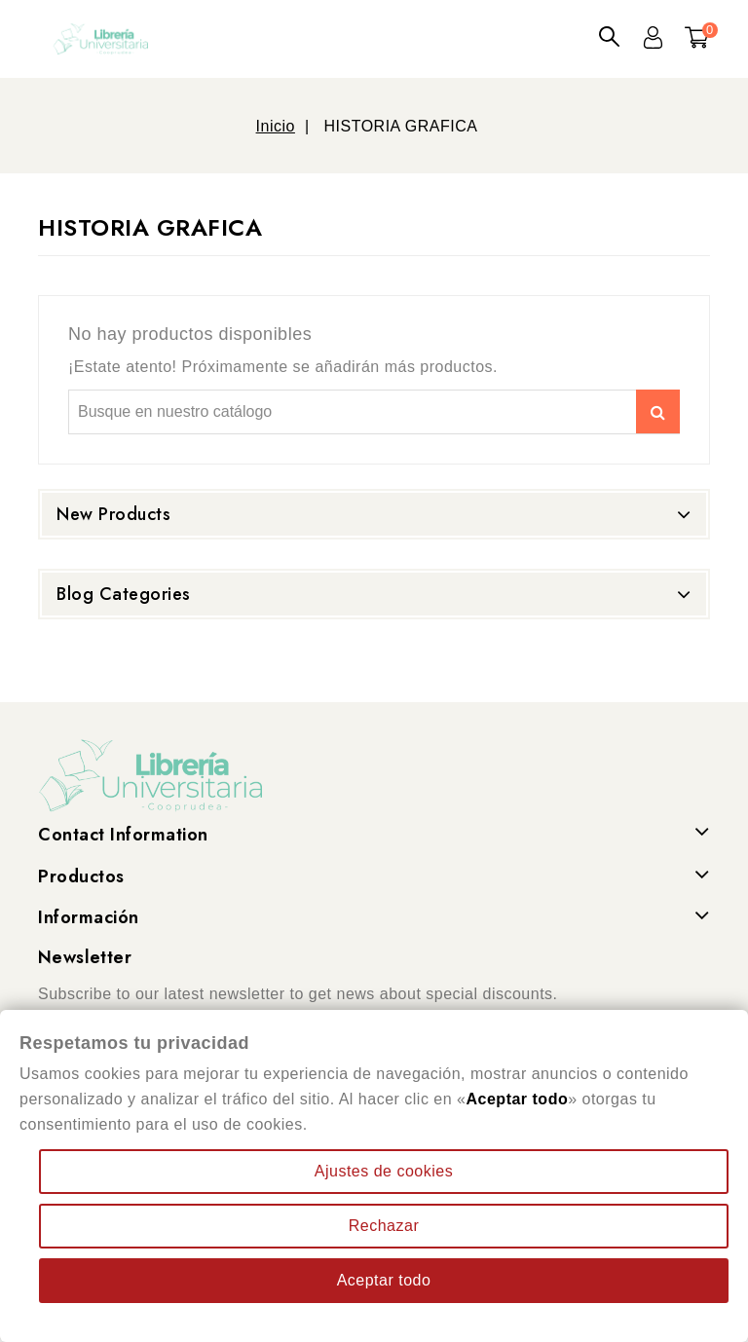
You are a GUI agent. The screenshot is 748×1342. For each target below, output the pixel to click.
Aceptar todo (384, 1280)
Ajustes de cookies (384, 1171)
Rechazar (384, 1225)
